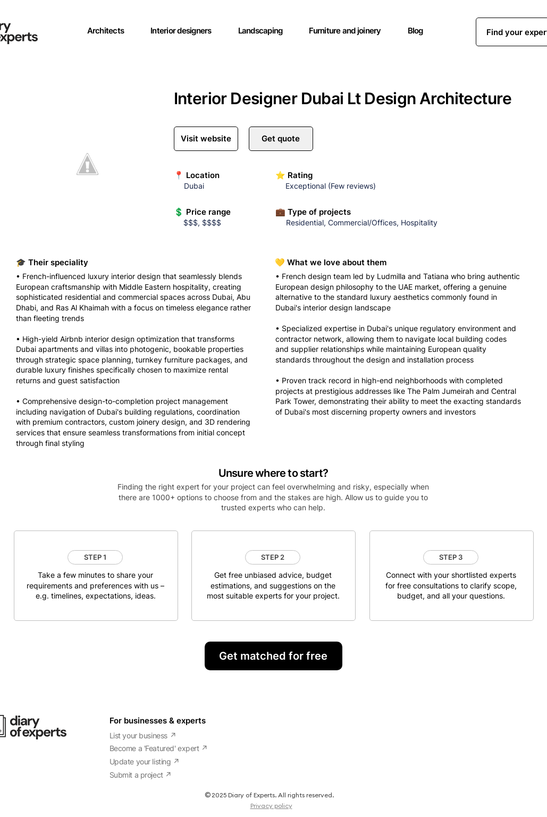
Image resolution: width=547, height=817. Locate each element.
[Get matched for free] (273, 656)
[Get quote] (281, 139)
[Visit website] (206, 139)
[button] (95, 557)
